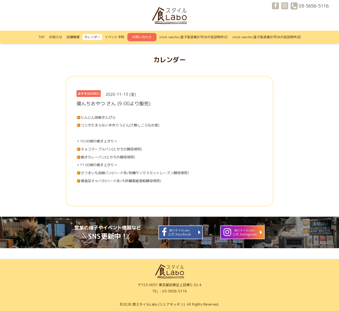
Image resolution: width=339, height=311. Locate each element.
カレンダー (92, 37)
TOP (41, 37)
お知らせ (55, 37)
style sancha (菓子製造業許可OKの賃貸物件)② (266, 37)
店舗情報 (73, 37)
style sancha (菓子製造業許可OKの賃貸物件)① (193, 37)
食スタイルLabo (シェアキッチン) (158, 304)
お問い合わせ (142, 37)
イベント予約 (114, 37)
